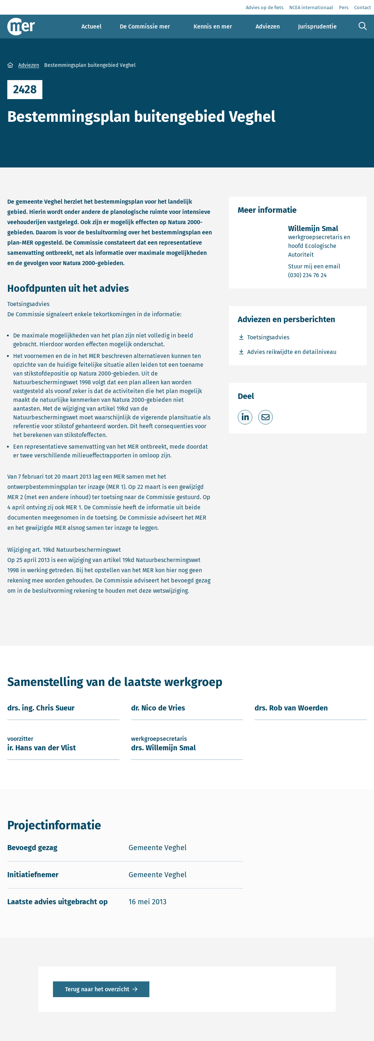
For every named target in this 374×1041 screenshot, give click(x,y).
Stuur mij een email (323, 266)
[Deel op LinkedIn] (245, 417)
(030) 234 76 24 (323, 275)
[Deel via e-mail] (265, 417)
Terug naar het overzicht (97, 989)
